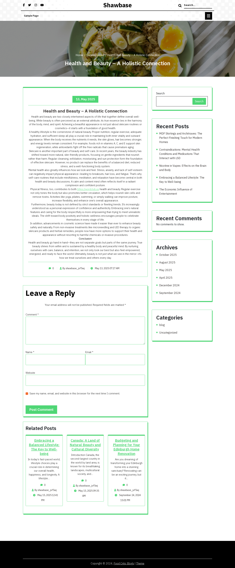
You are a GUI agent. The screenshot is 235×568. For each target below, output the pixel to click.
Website (30, 372)
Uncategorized (95, 55)
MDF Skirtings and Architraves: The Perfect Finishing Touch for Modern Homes (180, 138)
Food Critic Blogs (124, 563)
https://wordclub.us (88, 189)
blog (162, 325)
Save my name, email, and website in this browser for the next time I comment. (75, 393)
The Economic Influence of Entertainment (175, 191)
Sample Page (31, 15)
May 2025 (165, 270)
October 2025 (168, 254)
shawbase (117, 5)
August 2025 (167, 262)
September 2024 (170, 293)
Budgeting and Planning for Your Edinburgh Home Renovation (126, 447)
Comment (32, 314)
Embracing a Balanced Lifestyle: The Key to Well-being (44, 447)
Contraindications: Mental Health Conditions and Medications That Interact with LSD (179, 154)
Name (30, 352)
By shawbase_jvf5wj (72, 268)
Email (89, 352)
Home (79, 55)
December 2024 (169, 285)
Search (160, 93)
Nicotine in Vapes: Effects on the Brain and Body (182, 168)
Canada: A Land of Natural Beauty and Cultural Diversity (85, 444)
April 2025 (165, 277)
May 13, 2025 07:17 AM (105, 268)
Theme (140, 563)
